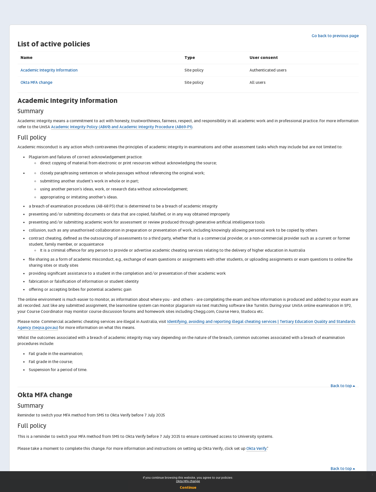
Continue (188, 487)
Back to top (344, 385)
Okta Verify (256, 448)
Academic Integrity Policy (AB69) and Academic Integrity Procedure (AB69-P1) (121, 126)
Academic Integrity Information (49, 70)
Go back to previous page (335, 35)
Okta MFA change (36, 82)
